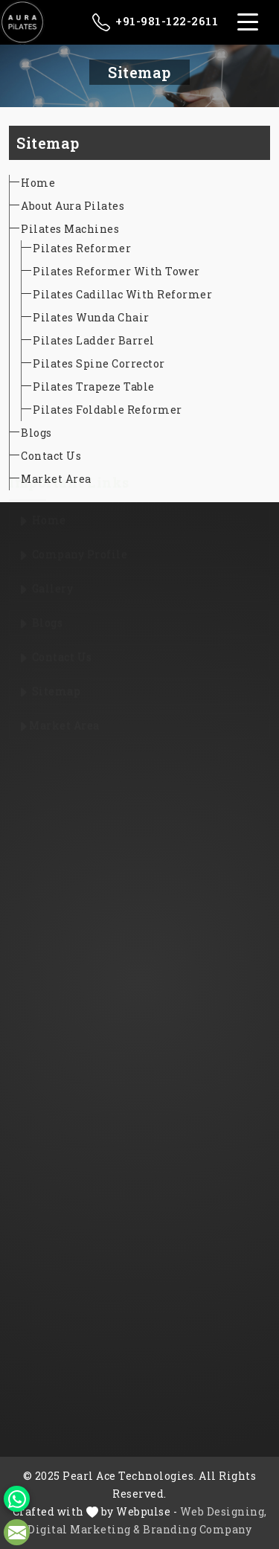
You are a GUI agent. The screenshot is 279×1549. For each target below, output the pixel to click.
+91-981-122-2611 (155, 22)
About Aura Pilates (72, 206)
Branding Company (197, 1529)
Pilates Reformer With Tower (116, 271)
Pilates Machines (70, 229)
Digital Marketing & (84, 1529)
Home (38, 183)
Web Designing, (223, 1511)
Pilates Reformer (82, 248)
